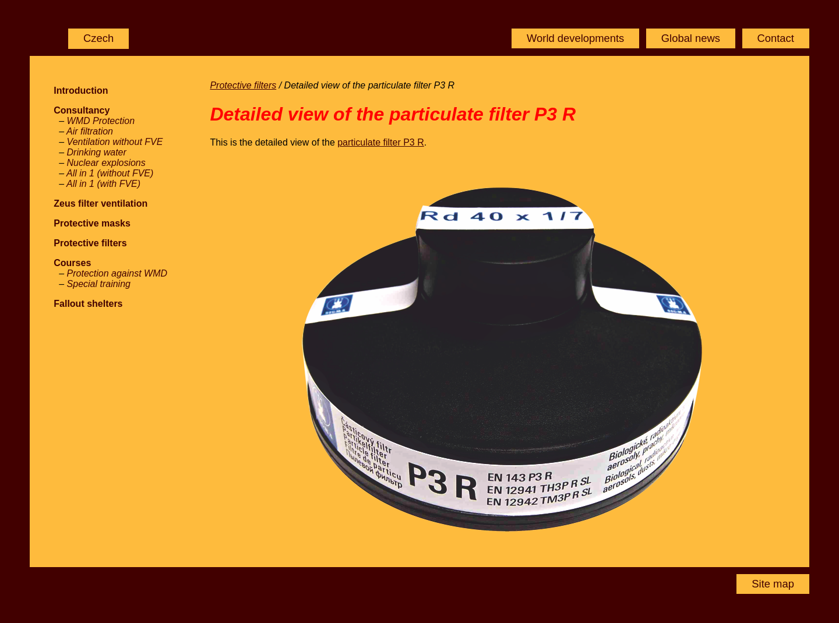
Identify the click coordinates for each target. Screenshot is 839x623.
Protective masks (92, 223)
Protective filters (90, 243)
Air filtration (89, 131)
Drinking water (96, 152)
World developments (575, 38)
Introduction (81, 90)
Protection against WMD (117, 273)
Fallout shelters (88, 304)
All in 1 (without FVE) (109, 173)
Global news (690, 38)
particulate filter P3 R (380, 142)
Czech (98, 38)
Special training (99, 284)
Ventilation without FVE (115, 142)
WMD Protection (101, 121)
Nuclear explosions (106, 163)
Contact (775, 38)
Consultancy (82, 110)
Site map (773, 584)
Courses (72, 263)
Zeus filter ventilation (100, 203)
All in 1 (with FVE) (103, 184)
